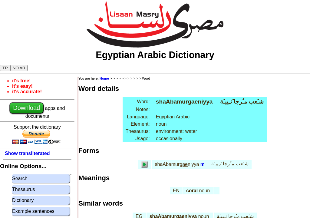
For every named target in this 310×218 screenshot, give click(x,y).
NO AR (19, 68)
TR (5, 68)
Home (104, 78)
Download (26, 107)
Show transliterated (27, 153)
